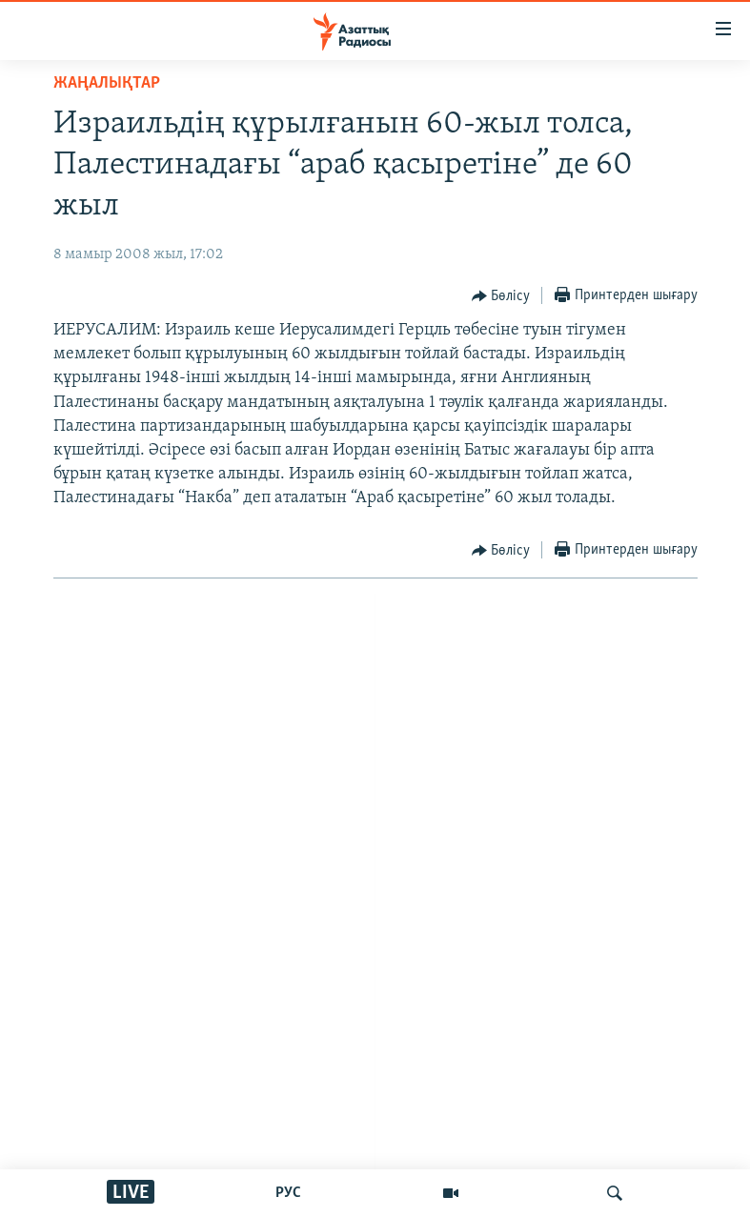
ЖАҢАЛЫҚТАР (106, 83)
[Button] (501, 296)
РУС (288, 1193)
